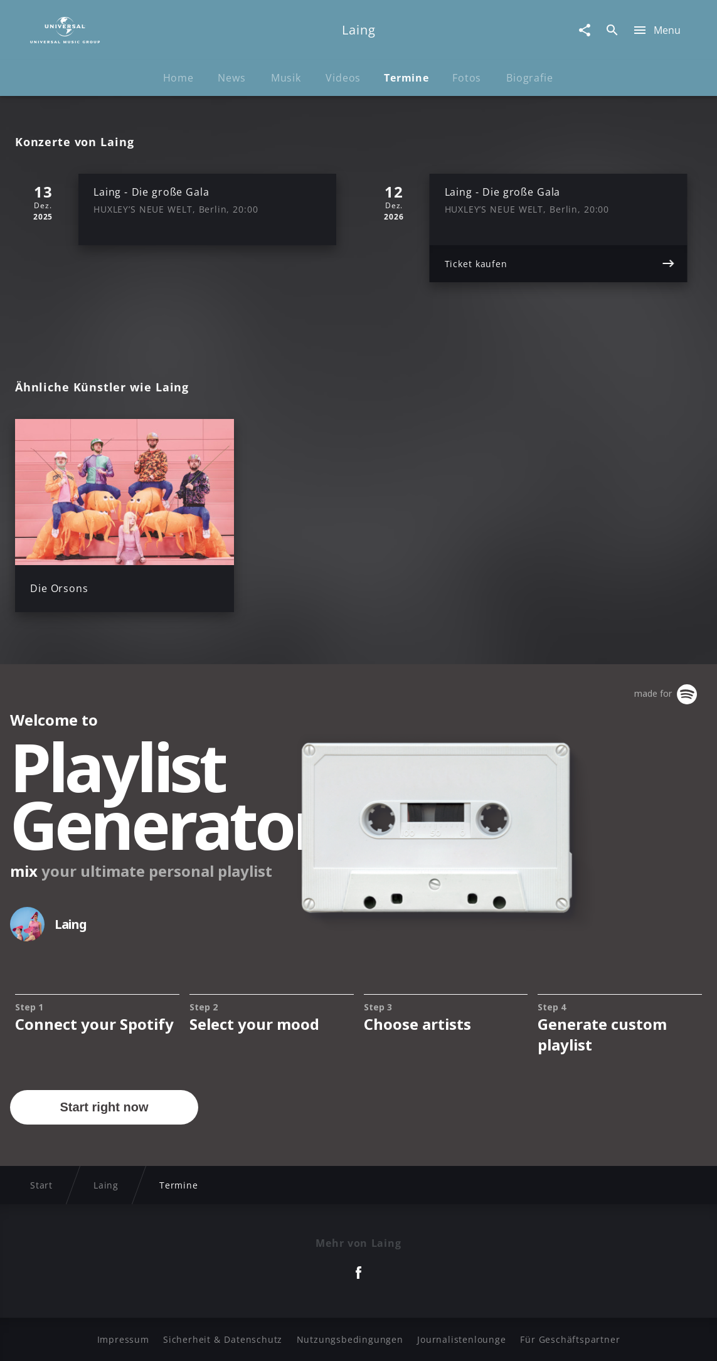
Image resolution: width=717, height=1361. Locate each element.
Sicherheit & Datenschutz (222, 1339)
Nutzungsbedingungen (350, 1339)
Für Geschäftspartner (570, 1339)
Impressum (123, 1339)
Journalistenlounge (461, 1339)
